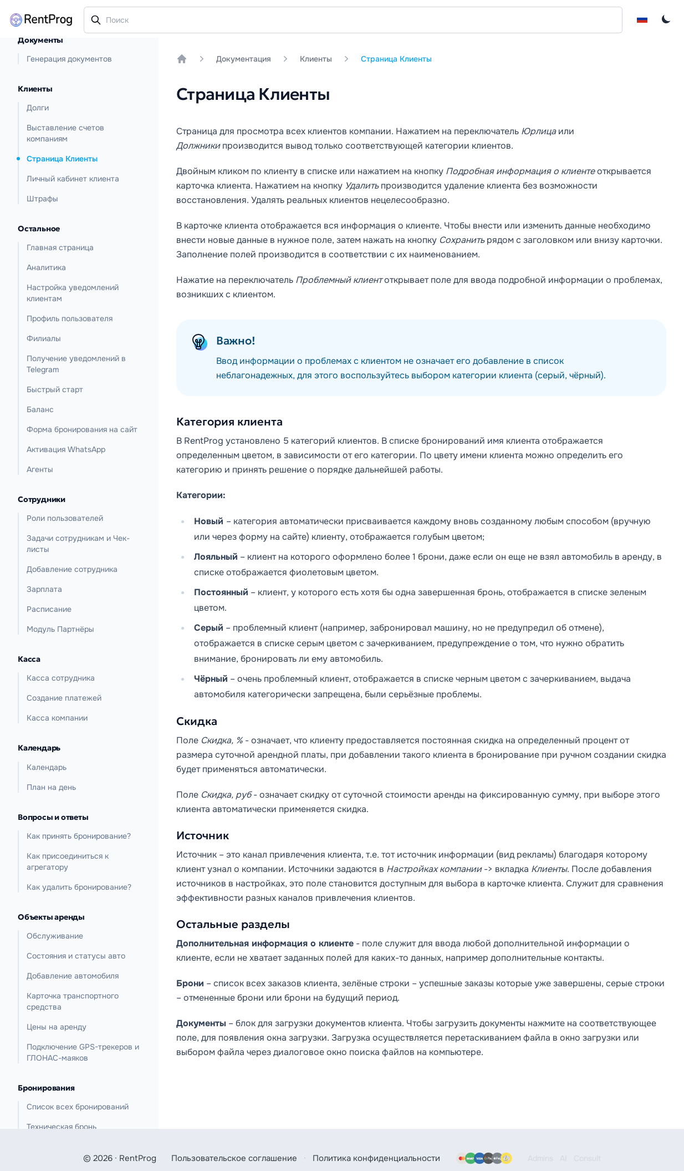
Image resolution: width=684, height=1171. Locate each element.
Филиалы (44, 338)
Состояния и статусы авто (76, 956)
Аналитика (46, 267)
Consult (587, 1158)
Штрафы (42, 199)
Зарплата (44, 589)
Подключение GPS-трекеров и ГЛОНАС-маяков (83, 1052)
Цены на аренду (56, 1027)
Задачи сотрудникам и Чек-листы (78, 543)
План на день (51, 787)
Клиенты (316, 59)
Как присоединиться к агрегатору (68, 861)
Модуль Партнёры (60, 629)
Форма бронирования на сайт (82, 429)
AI (563, 1158)
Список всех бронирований (78, 1107)
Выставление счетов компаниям (65, 133)
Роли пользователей (65, 518)
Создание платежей (64, 698)
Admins (540, 1158)
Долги (38, 108)
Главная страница (60, 247)
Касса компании (57, 718)
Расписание (49, 609)
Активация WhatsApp (66, 449)
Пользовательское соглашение (234, 1158)
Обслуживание (55, 936)
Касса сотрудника (61, 678)
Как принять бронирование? (79, 836)
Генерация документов (69, 59)
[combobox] (353, 20)
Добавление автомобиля (73, 976)
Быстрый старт (55, 389)
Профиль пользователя (70, 318)
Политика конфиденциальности (376, 1158)
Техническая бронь (61, 1127)
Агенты (40, 469)
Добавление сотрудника (72, 569)
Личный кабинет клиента (73, 179)
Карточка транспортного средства (73, 1001)
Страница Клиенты (62, 159)
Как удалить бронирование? (79, 887)
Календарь (47, 767)
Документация (243, 59)
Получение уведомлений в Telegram (76, 363)
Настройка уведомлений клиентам (73, 292)
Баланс (40, 409)
